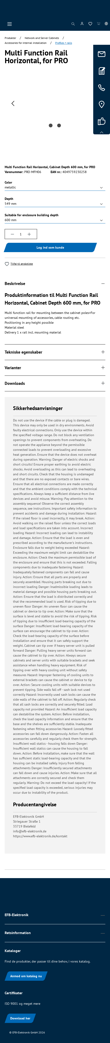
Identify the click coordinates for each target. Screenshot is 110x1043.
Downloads (15, 383)
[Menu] (9, 25)
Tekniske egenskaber (23, 352)
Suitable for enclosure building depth (31, 215)
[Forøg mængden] (29, 234)
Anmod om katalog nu (26, 976)
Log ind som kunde (50, 247)
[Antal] (21, 234)
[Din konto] (82, 24)
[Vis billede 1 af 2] (51, 125)
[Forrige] (12, 103)
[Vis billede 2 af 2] (59, 125)
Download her (20, 1018)
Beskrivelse (15, 283)
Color (8, 182)
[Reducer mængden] (12, 234)
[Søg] (73, 25)
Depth (9, 198)
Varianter (13, 367)
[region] (55, 121)
